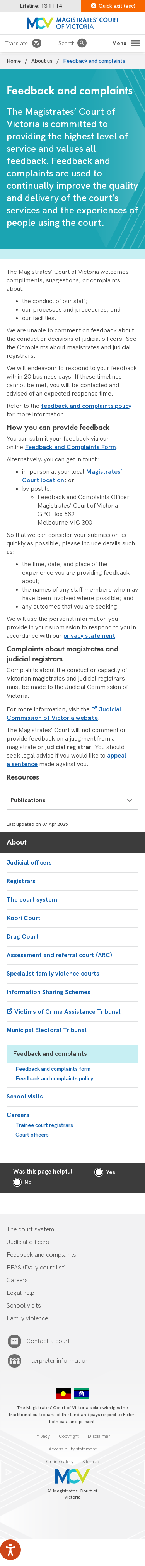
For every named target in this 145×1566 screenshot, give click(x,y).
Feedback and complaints (50, 1054)
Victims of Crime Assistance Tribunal (67, 1012)
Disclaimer (99, 1436)
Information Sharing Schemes (48, 992)
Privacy (42, 1436)
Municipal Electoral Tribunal (47, 1030)
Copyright (69, 1436)
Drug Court (23, 937)
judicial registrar (68, 747)
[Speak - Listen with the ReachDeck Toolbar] (10, 1549)
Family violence (27, 1318)
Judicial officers (29, 863)
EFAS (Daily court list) (36, 1267)
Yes (110, 1172)
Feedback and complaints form (52, 1069)
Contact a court (48, 1341)
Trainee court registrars (44, 1125)
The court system (32, 900)
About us (42, 61)
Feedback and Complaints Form (70, 447)
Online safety (59, 1462)
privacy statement (89, 636)
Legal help (20, 1293)
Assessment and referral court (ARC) (59, 955)
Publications (71, 800)
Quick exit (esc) (113, 6)
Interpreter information (57, 1361)
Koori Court (24, 918)
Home (14, 61)
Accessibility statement (73, 1449)
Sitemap (90, 1462)
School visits (25, 1096)
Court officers (32, 1135)
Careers (18, 1115)
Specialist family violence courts (53, 973)
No (28, 1182)
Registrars (21, 881)
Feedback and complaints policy (54, 1078)
